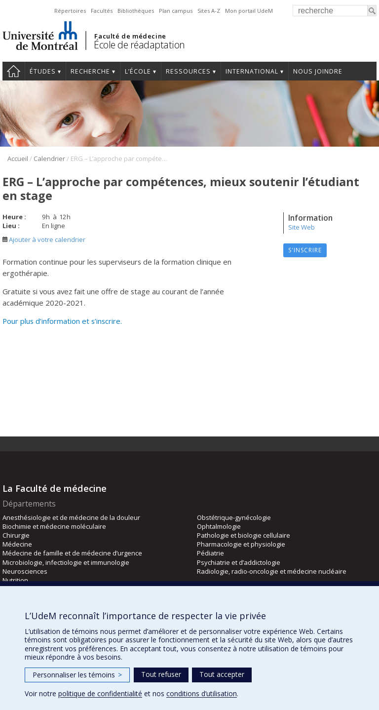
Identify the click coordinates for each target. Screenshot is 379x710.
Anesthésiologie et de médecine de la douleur (71, 517)
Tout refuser (161, 674)
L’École (138, 71)
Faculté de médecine (130, 36)
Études (43, 71)
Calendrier (49, 158)
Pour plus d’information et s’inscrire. (62, 321)
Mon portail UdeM (249, 10)
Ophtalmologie (219, 526)
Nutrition (15, 580)
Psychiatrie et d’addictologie (238, 562)
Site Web (301, 227)
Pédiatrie (210, 553)
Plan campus (175, 10)
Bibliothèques (135, 10)
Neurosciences (24, 571)
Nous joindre (317, 71)
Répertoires (70, 10)
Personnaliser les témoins (77, 674)
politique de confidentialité (100, 693)
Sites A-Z (208, 10)
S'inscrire (305, 250)
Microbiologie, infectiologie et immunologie (65, 562)
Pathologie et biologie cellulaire (243, 535)
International (252, 71)
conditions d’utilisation (201, 693)
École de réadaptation (139, 44)
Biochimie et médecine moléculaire (54, 526)
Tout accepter (221, 674)
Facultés (102, 10)
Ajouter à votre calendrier (43, 239)
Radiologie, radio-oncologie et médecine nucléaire (271, 571)
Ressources (188, 71)
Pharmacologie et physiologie (241, 544)
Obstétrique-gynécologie (234, 517)
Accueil (13, 71)
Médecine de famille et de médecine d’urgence (72, 553)
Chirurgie (16, 535)
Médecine (17, 544)
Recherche (90, 71)
